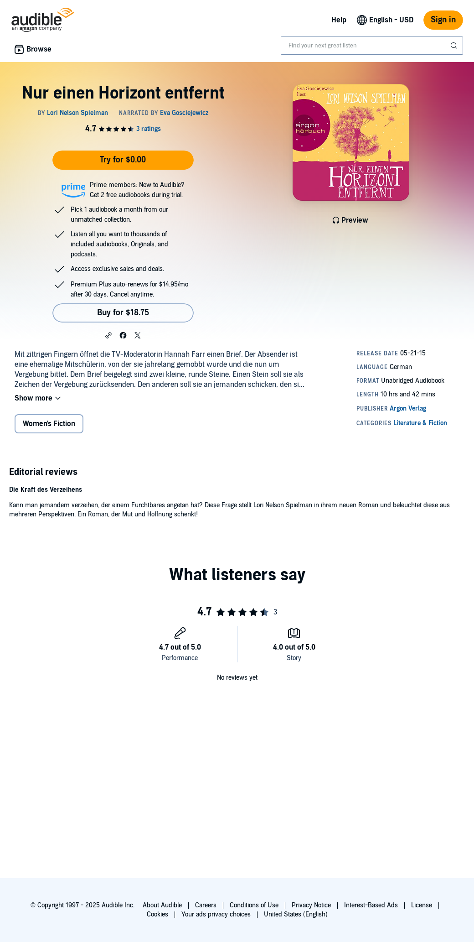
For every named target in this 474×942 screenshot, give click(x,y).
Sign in (443, 20)
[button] (108, 334)
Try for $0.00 (123, 160)
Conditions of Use (254, 905)
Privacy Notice (311, 905)
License (421, 905)
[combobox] (372, 45)
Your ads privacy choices (216, 914)
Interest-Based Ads (371, 905)
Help (338, 20)
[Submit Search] (455, 45)
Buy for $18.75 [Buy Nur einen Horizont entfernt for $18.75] (123, 312)
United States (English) (296, 914)
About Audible (162, 905)
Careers (205, 905)
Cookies (157, 914)
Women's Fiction (49, 423)
